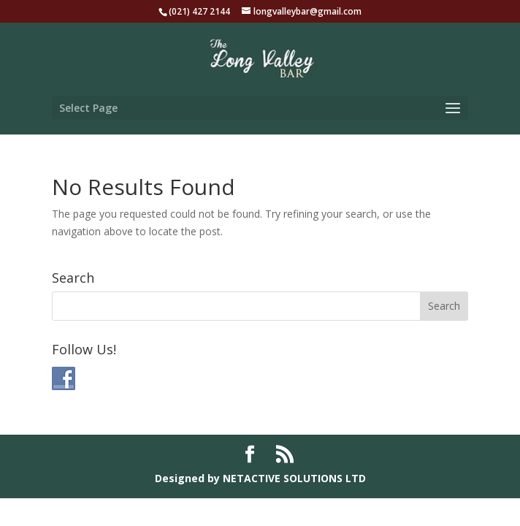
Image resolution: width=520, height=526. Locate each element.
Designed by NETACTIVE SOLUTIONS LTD (260, 478)
